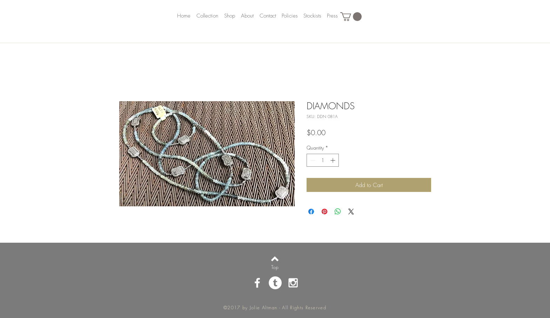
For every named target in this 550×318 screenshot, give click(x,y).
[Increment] (333, 160)
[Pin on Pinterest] (324, 211)
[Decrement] (312, 160)
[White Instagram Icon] (293, 282)
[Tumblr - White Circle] (275, 282)
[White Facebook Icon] (257, 282)
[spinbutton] (322, 160)
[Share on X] (351, 211)
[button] (351, 16)
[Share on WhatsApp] (338, 211)
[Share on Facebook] (311, 211)
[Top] (274, 267)
